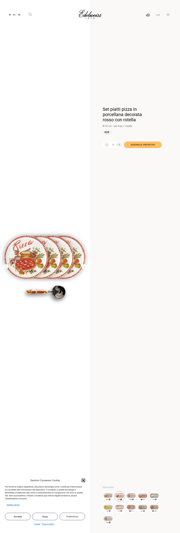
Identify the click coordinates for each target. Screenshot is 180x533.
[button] (83, 480)
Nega (45, 516)
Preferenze (72, 516)
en (14, 14)
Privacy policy (48, 524)
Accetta (18, 516)
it (10, 14)
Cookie (37, 524)
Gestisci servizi (13, 505)
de (19, 14)
